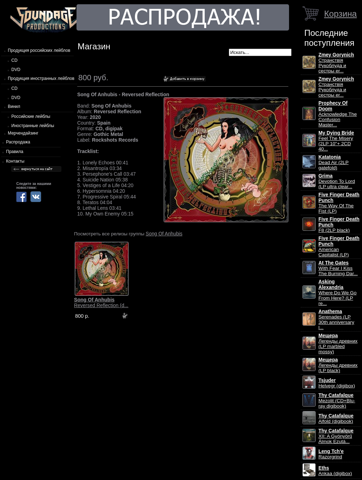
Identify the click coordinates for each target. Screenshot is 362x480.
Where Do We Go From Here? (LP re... (337, 292)
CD (14, 60)
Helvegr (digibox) (336, 383)
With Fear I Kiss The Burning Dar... (338, 268)
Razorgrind (331, 454)
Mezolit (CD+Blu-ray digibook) (336, 401)
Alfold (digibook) (335, 418)
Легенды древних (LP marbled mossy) (337, 343)
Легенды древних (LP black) (337, 365)
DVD (15, 69)
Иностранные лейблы (32, 125)
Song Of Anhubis (164, 233)
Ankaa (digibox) (335, 470)
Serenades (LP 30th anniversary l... (336, 319)
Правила (14, 151)
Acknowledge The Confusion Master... (337, 113)
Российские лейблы (30, 116)
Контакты (15, 161)
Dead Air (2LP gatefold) (333, 162)
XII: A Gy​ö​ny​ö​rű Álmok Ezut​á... (335, 436)
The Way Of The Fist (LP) (339, 203)
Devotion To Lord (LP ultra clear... (336, 181)
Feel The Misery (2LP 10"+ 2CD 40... (336, 141)
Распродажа (18, 142)
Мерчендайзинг (23, 133)
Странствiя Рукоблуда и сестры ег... (336, 62)
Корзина (340, 13)
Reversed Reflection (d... (101, 302)
